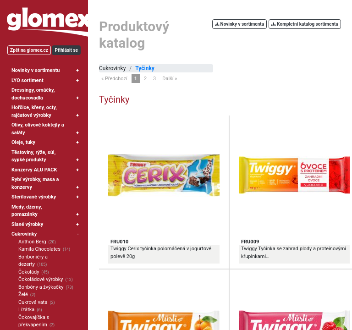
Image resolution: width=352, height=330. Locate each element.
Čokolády (28, 272)
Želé (23, 294)
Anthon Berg (32, 242)
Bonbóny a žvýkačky (40, 287)
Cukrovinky (24, 234)
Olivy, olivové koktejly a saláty (37, 129)
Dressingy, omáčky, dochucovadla (33, 94)
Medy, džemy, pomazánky (26, 211)
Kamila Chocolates (39, 249)
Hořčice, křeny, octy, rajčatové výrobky (34, 111)
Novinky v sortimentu (35, 70)
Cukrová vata (32, 302)
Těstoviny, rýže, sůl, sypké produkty (33, 156)
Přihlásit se (66, 50)
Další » (169, 79)
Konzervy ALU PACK (34, 170)
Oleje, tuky (23, 142)
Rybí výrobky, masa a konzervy (35, 183)
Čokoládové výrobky (40, 279)
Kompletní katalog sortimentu (304, 24)
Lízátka (26, 310)
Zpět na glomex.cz (29, 50)
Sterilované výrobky (33, 197)
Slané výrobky (27, 224)
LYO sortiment (27, 80)
